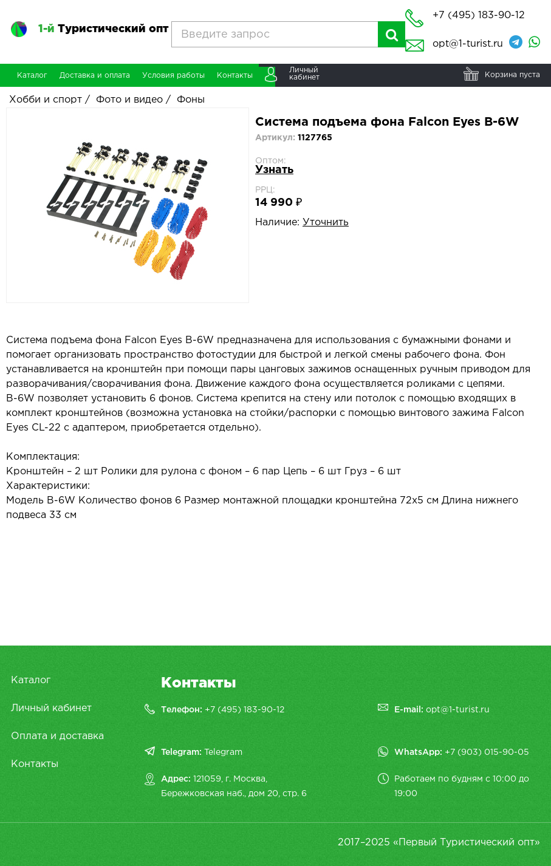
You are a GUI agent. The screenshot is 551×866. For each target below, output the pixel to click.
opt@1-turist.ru (468, 44)
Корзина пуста (512, 75)
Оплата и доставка (57, 736)
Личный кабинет (51, 708)
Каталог (30, 680)
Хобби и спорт (45, 99)
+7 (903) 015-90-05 (487, 752)
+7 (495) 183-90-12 (244, 710)
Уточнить (326, 222)
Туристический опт (103, 29)
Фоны (191, 99)
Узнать (274, 170)
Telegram (223, 752)
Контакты (34, 764)
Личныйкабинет (304, 74)
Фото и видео (129, 99)
